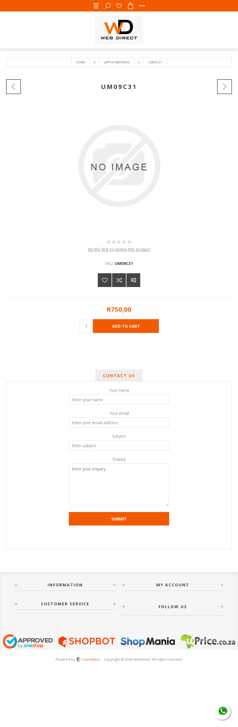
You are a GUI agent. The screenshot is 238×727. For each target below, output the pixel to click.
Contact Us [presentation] (119, 375)
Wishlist (119, 5)
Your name (119, 390)
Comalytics (88, 659)
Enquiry (119, 459)
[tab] (119, 375)
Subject (119, 436)
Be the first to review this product (119, 249)
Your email (119, 413)
